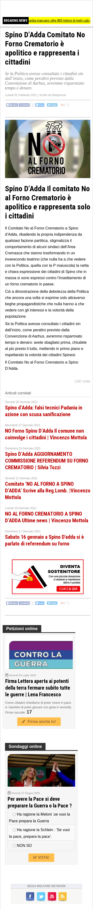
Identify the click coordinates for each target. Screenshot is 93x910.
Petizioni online (22, 628)
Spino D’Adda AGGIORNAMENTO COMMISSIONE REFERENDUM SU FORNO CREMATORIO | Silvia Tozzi (46, 460)
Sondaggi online (25, 746)
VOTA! (41, 858)
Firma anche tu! (39, 721)
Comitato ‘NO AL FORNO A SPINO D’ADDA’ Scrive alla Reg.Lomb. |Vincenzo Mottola (47, 490)
